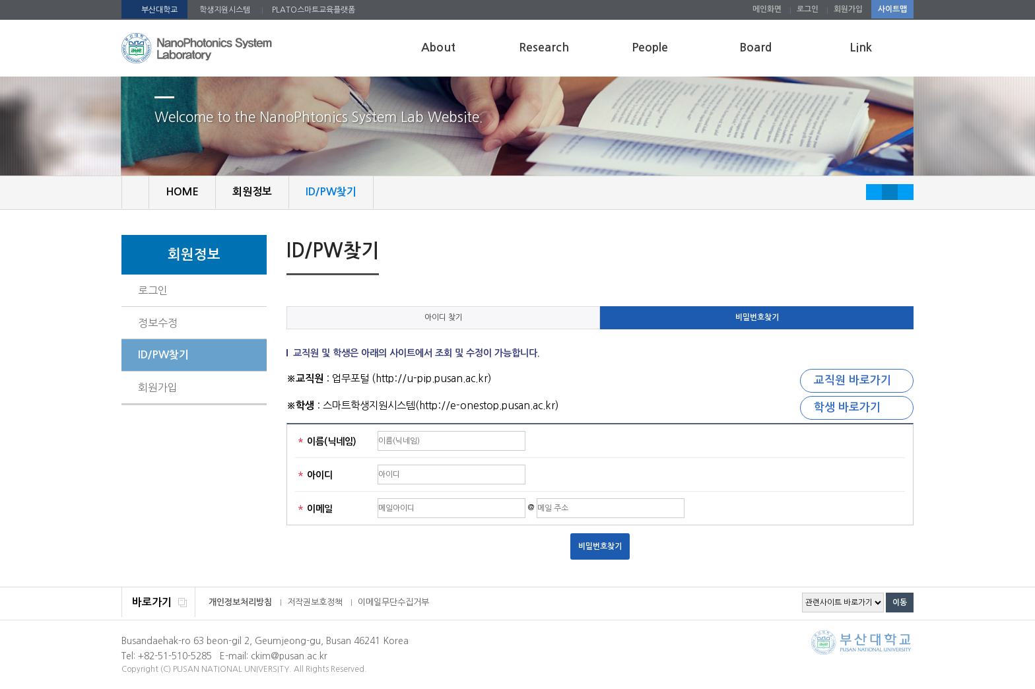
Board (755, 47)
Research (544, 47)
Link (861, 47)
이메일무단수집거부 (393, 602)
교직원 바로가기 (852, 380)
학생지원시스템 (224, 10)
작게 (874, 192)
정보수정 (158, 322)
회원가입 (848, 9)
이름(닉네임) (327, 442)
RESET (890, 192)
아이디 (315, 476)
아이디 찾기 (443, 317)
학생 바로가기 (847, 407)
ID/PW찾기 (163, 355)
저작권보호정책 (315, 602)
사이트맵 (892, 9)
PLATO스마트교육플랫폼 (313, 10)
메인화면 (767, 9)
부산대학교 (159, 10)
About (438, 47)
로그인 (807, 9)
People (650, 47)
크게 (906, 192)
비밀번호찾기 (757, 317)
